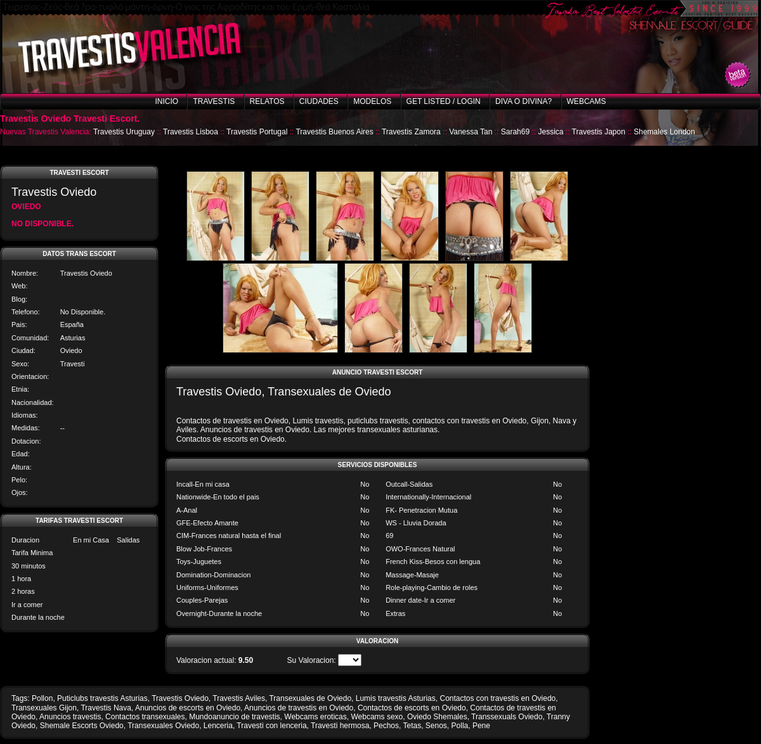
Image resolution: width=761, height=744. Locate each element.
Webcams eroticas (315, 716)
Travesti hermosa (340, 725)
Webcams (586, 101)
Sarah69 (515, 131)
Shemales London (664, 131)
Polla (460, 725)
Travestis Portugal (256, 131)
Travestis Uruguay (124, 131)
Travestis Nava (106, 707)
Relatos (267, 101)
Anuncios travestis (70, 716)
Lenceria (218, 725)
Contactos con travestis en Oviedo (497, 698)
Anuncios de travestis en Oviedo (298, 707)
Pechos (386, 725)
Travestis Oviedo (180, 698)
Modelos (372, 101)
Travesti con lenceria (271, 725)
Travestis (214, 101)
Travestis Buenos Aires (334, 131)
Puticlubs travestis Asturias (102, 698)
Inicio (166, 101)
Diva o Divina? (523, 101)
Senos (436, 725)
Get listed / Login (444, 101)
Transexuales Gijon (44, 707)
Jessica (550, 131)
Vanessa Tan (470, 131)
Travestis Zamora (411, 131)
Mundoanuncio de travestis (234, 716)
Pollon (42, 698)
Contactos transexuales (145, 716)
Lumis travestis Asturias (396, 698)
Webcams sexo (377, 716)
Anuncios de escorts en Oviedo (187, 707)
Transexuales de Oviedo (310, 698)
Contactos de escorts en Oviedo (412, 707)
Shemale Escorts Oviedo (82, 725)
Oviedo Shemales (437, 716)
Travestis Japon (598, 131)
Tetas (412, 725)
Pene (481, 725)
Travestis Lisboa (190, 131)
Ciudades (319, 101)
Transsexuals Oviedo (506, 716)
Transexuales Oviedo (163, 725)
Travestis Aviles (238, 698)
